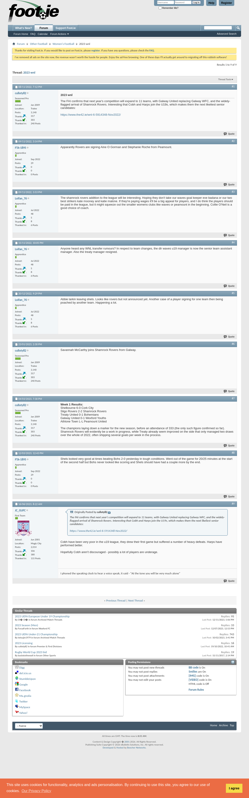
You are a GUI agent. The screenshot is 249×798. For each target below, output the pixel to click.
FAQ (32, 34)
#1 (233, 86)
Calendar (43, 34)
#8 (233, 452)
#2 (233, 141)
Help (211, 3)
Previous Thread (116, 600)
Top (232, 725)
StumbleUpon (27, 679)
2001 (126, 741)
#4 (233, 242)
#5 (233, 293)
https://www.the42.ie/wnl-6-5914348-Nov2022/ (90, 114)
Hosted (120, 747)
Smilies (193, 671)
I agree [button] (234, 788)
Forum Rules (196, 689)
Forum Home (21, 34)
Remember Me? (168, 8)
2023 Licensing (24, 643)
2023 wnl (29, 72)
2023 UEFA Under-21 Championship (36, 634)
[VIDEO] (193, 679)
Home (213, 725)
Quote (229, 133)
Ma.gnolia (25, 695)
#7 (233, 398)
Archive (223, 725)
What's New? (23, 28)
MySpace (24, 707)
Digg (21, 667)
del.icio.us (25, 673)
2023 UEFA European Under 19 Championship (42, 616)
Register (226, 3)
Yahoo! (23, 712)
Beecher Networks (136, 747)
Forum (44, 28)
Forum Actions (58, 34)
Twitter (23, 701)
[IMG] (192, 675)
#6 (233, 343)
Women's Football (63, 44)
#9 (233, 503)
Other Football (38, 44)
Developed (108, 747)
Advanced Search (227, 33)
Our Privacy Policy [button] (36, 791)
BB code (193, 667)
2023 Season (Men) (26, 625)
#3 (233, 191)
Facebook (25, 690)
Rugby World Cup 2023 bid (31, 652)
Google (23, 684)
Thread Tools (224, 79)
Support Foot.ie (66, 28)
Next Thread (135, 600)
